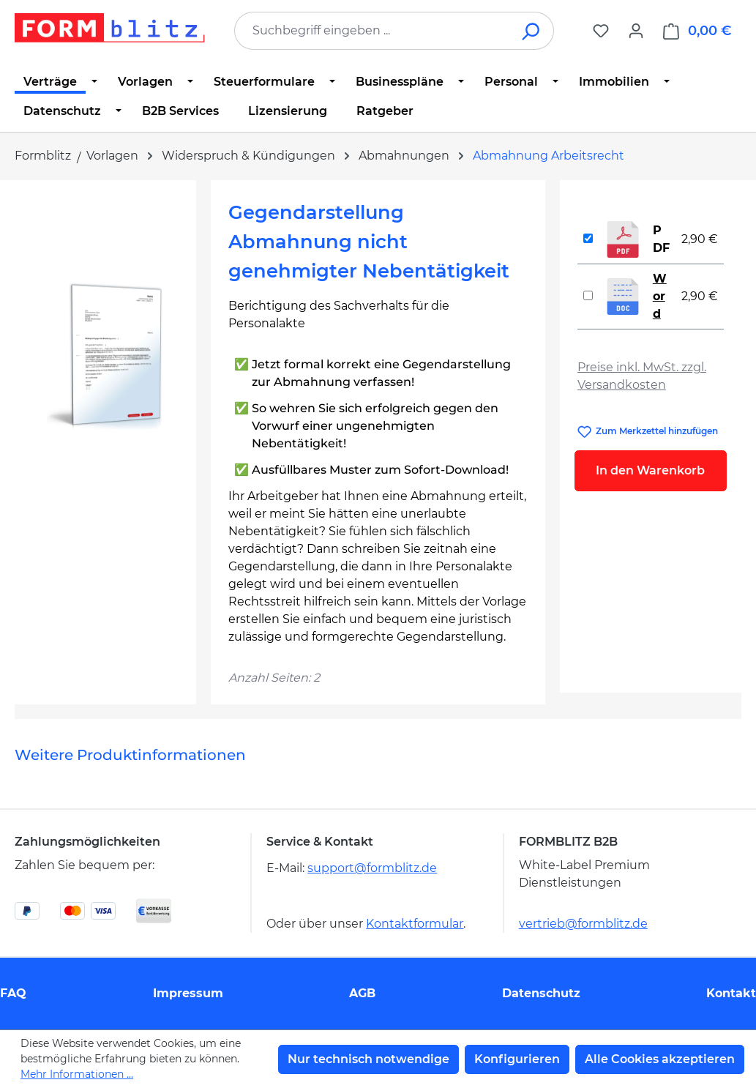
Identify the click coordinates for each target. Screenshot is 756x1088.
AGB (362, 993)
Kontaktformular (414, 924)
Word (660, 296)
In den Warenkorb (650, 470)
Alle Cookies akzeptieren (660, 1059)
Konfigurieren (517, 1059)
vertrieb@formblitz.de (583, 924)
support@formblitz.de (372, 868)
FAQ (13, 993)
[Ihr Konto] (636, 30)
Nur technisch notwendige (368, 1059)
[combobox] (372, 31)
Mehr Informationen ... (76, 1074)
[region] (105, 355)
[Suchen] (531, 31)
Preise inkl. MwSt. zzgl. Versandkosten (641, 376)
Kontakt (731, 993)
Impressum (188, 993)
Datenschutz (541, 993)
